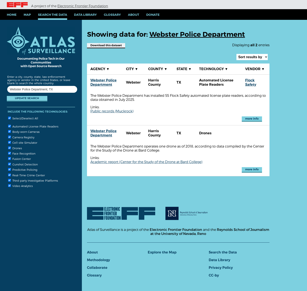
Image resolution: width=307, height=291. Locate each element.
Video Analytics (20, 185)
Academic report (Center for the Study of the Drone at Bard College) (146, 162)
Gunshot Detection (23, 164)
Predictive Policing (22, 169)
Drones (15, 148)
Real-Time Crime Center (26, 175)
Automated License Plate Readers (33, 126)
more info (252, 118)
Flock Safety (250, 82)
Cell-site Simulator (22, 142)
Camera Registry (21, 137)
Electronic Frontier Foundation (82, 6)
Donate (153, 15)
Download (106, 45)
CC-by (214, 275)
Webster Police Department (103, 82)
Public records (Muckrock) (111, 111)
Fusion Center (19, 158)
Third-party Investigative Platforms (33, 180)
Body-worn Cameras (24, 131)
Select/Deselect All (23, 118)
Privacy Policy (221, 268)
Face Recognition (21, 153)
